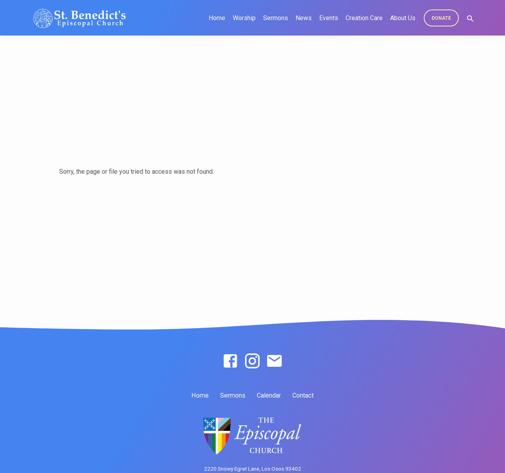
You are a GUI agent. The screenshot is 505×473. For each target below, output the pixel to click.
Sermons (275, 18)
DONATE (441, 18)
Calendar (269, 395)
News (304, 18)
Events (328, 18)
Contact (303, 395)
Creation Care (364, 18)
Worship (244, 18)
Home (217, 18)
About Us (402, 18)
